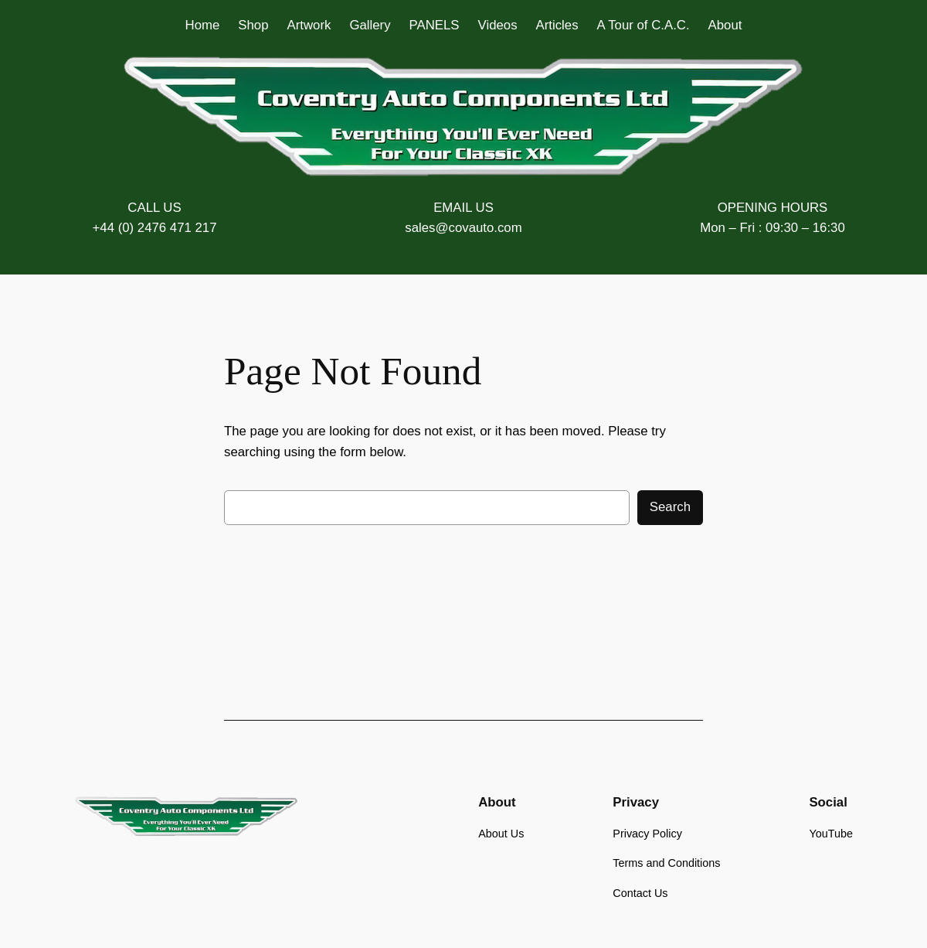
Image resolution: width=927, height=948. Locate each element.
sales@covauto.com (463, 227)
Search (670, 507)
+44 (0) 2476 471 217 (155, 227)
